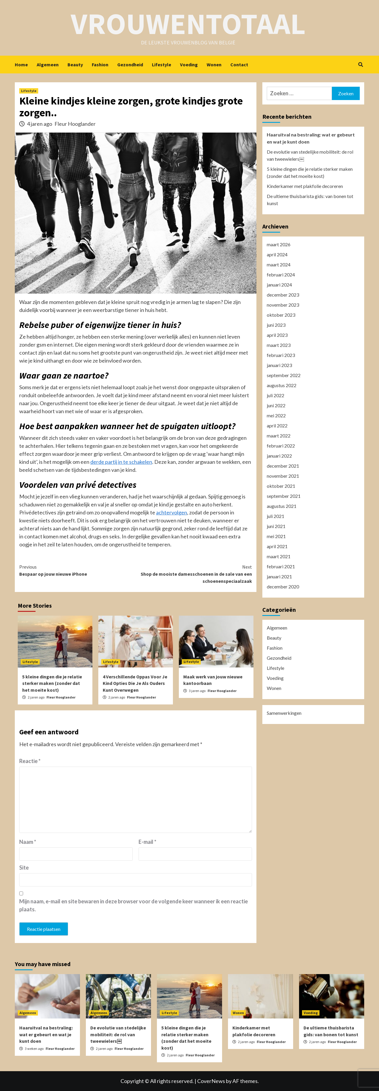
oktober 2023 (281, 315)
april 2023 (277, 335)
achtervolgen (171, 512)
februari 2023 (281, 355)
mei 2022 (276, 415)
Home (21, 64)
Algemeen (48, 64)
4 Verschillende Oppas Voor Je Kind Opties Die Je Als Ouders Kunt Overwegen (135, 683)
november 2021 (283, 476)
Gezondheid (130, 64)
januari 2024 (279, 284)
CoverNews (211, 1081)
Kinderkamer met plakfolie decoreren (305, 186)
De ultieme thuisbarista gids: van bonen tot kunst (310, 199)
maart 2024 (278, 264)
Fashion (100, 64)
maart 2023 (278, 345)
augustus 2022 (281, 385)
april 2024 (277, 254)
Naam (27, 842)
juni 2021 (276, 526)
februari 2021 (281, 566)
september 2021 (284, 496)
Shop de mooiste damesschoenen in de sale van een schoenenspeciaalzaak (194, 573)
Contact (239, 64)
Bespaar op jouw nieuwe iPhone (77, 570)
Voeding (189, 64)
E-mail (147, 842)
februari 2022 (281, 445)
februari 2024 (281, 274)
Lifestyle (161, 64)
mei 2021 (276, 536)
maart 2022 (278, 435)
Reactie (30, 761)
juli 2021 (275, 516)
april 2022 (277, 425)
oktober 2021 (281, 486)
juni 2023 (276, 325)
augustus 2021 (281, 506)
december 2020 (283, 586)
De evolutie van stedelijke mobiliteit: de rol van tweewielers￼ (310, 155)
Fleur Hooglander (75, 123)
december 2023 (283, 294)
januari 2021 (279, 576)
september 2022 (284, 375)
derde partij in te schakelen (121, 461)
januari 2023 (279, 365)
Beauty (75, 64)
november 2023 (283, 305)
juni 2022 (276, 405)
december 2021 (283, 466)
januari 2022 (279, 455)
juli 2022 (275, 395)
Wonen (214, 64)
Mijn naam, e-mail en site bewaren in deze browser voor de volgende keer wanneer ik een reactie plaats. (133, 905)
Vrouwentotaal (188, 23)
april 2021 (277, 546)
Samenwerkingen (284, 713)
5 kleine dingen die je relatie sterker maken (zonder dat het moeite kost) (52, 683)
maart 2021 (278, 556)
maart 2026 (278, 244)
